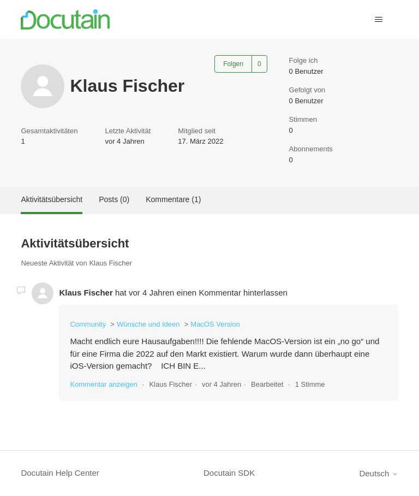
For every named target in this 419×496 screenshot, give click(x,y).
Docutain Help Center (60, 472)
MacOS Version (215, 324)
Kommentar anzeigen (103, 384)
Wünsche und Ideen (148, 324)
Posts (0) (114, 199)
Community (88, 324)
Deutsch (378, 473)
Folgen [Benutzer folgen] (233, 64)
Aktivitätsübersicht (51, 199)
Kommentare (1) (173, 199)
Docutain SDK (229, 472)
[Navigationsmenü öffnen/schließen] (379, 19)
